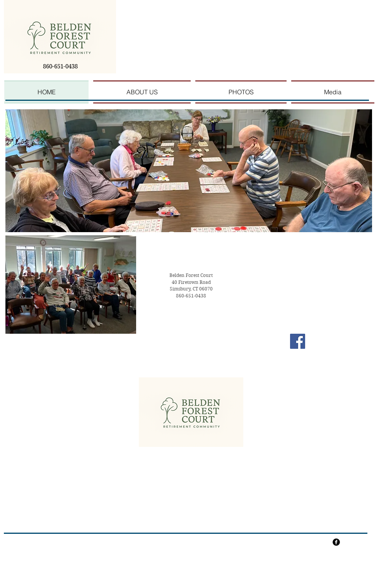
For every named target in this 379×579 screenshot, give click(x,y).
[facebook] (336, 542)
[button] (188, 170)
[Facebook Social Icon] (297, 341)
